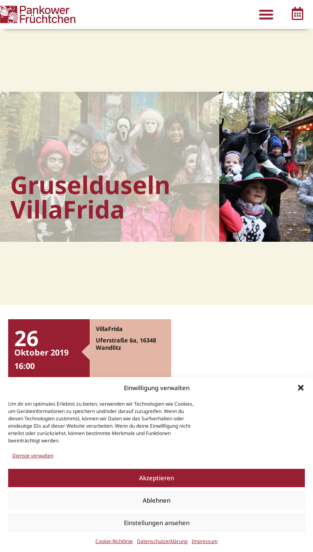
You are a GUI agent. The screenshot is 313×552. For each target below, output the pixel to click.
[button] (301, 388)
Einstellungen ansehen (157, 523)
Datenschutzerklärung (162, 541)
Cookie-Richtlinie (114, 541)
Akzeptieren (156, 478)
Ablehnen (156, 500)
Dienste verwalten (32, 455)
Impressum (205, 541)
